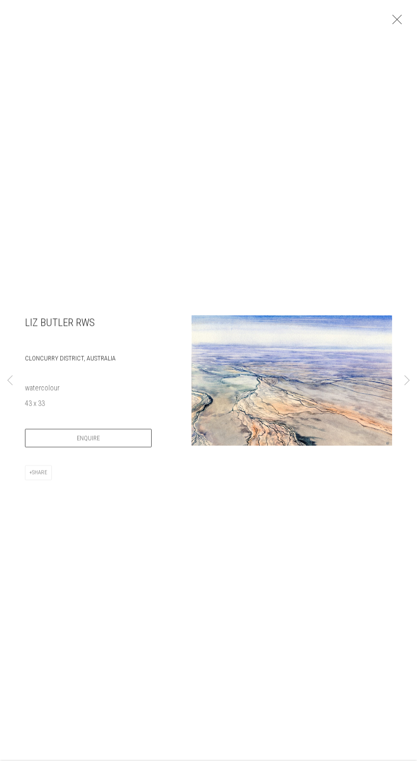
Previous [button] (10, 380)
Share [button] (39, 476)
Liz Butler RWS (60, 326)
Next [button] (407, 380)
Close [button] (395, 22)
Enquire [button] (88, 441)
